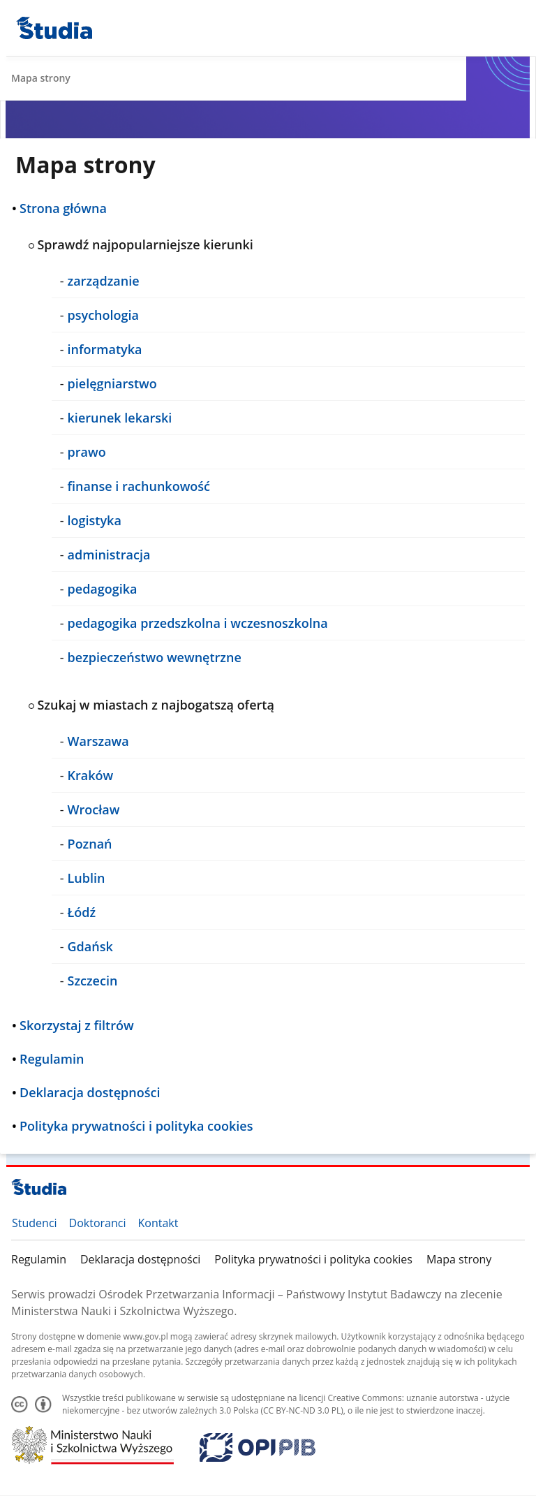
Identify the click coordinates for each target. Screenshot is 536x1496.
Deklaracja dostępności (140, 1259)
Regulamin (38, 1259)
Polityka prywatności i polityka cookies (313, 1259)
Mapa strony (458, 1259)
